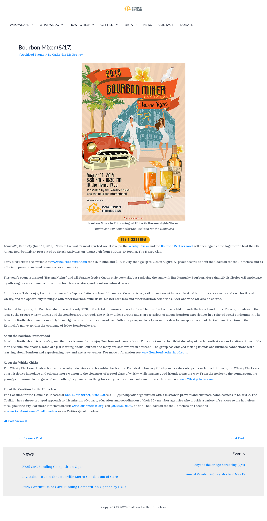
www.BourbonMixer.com (69, 262)
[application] (30, 24)
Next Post (239, 437)
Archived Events (32, 54)
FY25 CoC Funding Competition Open (53, 466)
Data (127, 24)
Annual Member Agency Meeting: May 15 (215, 474)
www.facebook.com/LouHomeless (32, 411)
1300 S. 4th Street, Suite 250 (85, 395)
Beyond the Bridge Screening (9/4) (219, 465)
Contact (160, 24)
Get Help (106, 24)
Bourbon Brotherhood (177, 246)
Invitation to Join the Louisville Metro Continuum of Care (70, 476)
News (143, 24)
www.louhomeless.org (87, 406)
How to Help (79, 24)
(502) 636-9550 (121, 406)
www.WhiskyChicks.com (196, 379)
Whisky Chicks (138, 246)
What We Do (50, 24)
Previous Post (30, 437)
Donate (180, 24)
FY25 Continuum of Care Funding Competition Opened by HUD (74, 487)
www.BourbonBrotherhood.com (164, 352)
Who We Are (20, 24)
